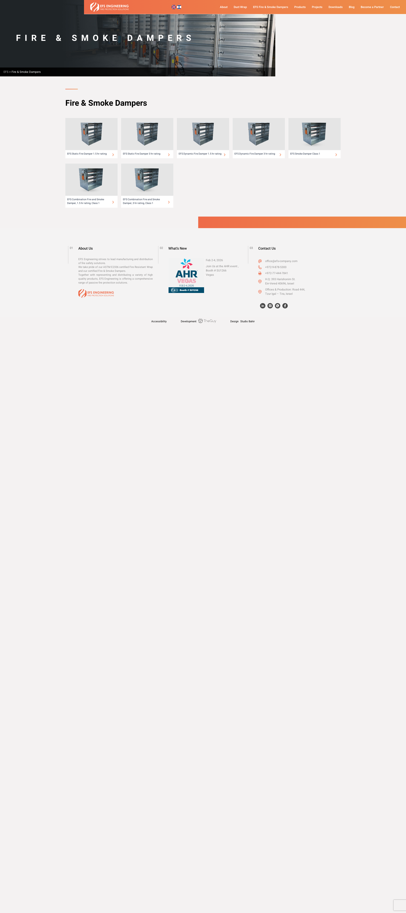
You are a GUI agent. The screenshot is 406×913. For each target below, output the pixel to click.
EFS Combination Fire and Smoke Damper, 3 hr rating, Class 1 (141, 201)
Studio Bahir (247, 321)
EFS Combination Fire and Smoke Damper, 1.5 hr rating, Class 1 (85, 201)
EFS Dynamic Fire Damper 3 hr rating (254, 154)
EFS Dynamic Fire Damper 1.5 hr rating (200, 154)
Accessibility (159, 321)
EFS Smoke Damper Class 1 (305, 154)
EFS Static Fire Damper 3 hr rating (141, 154)
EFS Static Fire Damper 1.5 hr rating (87, 154)
